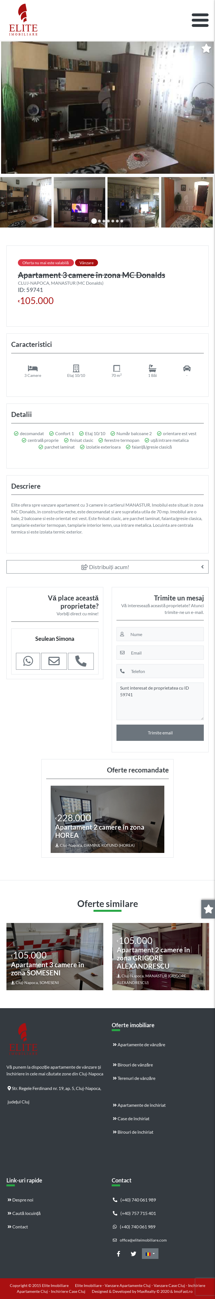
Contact (18, 1226)
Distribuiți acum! (105, 566)
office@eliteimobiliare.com (140, 1240)
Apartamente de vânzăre (139, 1044)
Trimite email (160, 732)
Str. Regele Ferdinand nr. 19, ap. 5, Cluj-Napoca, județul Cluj (54, 1090)
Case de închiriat (131, 1118)
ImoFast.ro (183, 1291)
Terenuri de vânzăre (134, 1078)
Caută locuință (24, 1213)
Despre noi (20, 1199)
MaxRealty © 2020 (153, 1291)
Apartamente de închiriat (139, 1105)
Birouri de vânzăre (133, 1064)
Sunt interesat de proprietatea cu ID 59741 (160, 701)
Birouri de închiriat (133, 1132)
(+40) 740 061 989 (134, 1199)
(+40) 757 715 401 (134, 1213)
